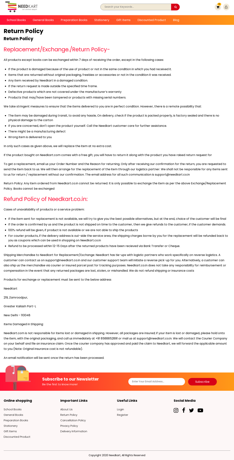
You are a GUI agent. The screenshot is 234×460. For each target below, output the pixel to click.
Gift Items (123, 20)
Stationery (101, 20)
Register (122, 415)
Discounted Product (151, 20)
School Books (16, 20)
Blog (176, 20)
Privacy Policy (69, 426)
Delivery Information (73, 431)
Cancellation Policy (73, 420)
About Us (66, 409)
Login (120, 409)
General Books (43, 20)
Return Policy (68, 415)
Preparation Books (74, 20)
